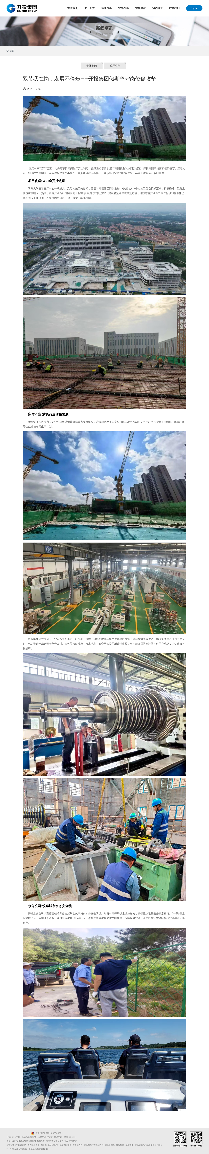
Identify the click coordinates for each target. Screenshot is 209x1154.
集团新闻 (91, 66)
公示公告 (115, 66)
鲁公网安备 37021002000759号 (50, 1133)
